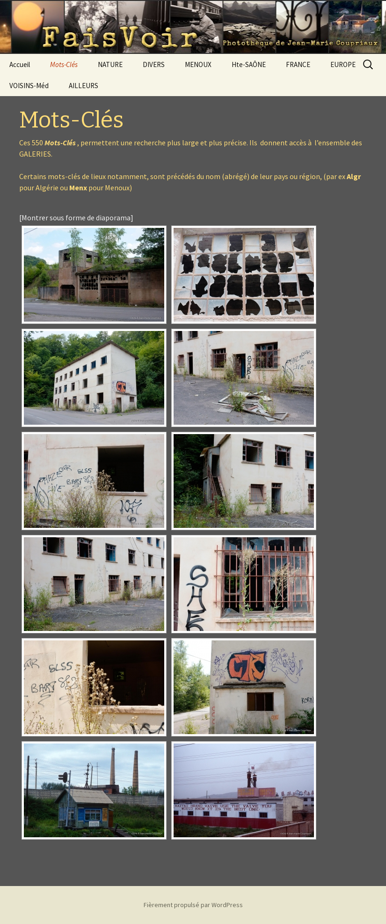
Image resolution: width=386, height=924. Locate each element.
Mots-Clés (64, 64)
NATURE (110, 64)
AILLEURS (83, 85)
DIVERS (154, 64)
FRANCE (298, 64)
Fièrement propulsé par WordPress (193, 905)
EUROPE (343, 64)
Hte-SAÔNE (249, 64)
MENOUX (198, 64)
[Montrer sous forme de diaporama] (76, 217)
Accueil (19, 64)
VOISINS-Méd (29, 85)
